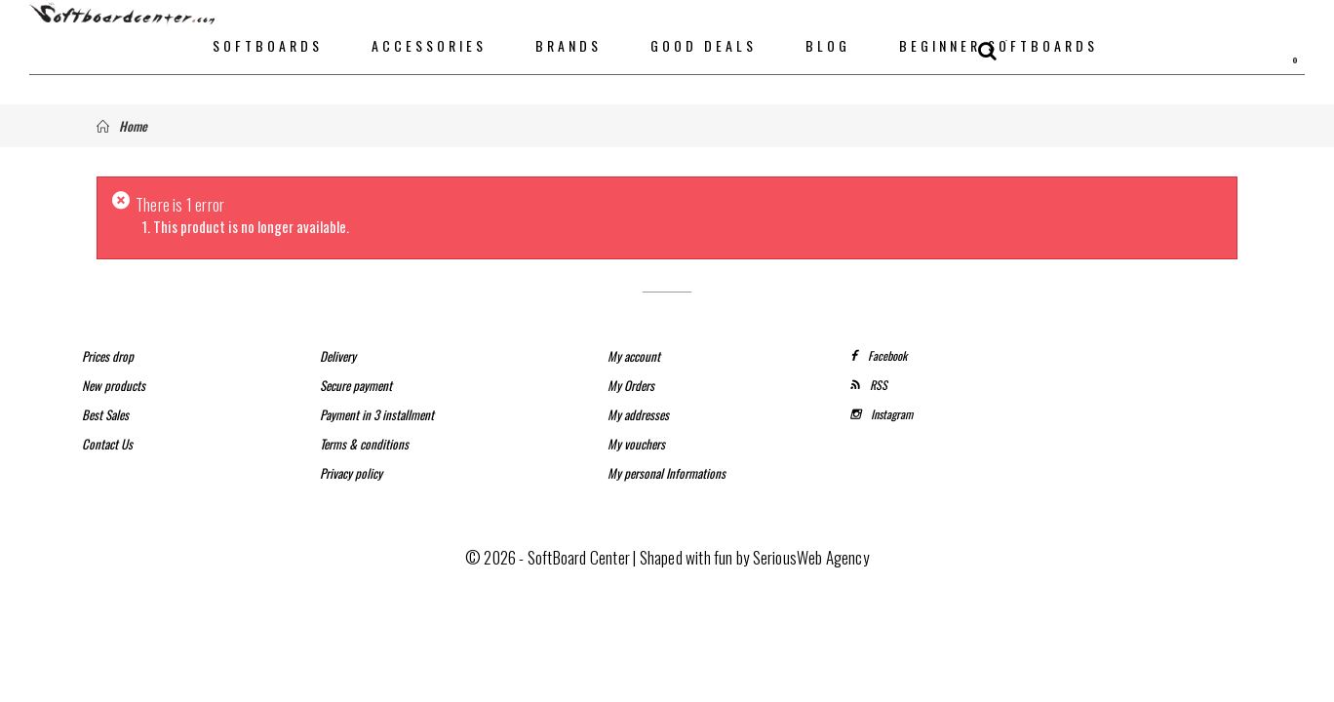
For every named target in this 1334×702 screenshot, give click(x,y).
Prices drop (108, 356)
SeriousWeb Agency (811, 557)
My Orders (631, 385)
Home (122, 126)
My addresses (638, 414)
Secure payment (356, 385)
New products (113, 385)
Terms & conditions (364, 443)
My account (634, 356)
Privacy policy (351, 473)
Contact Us (107, 443)
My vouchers (636, 443)
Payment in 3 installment (377, 414)
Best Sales (105, 414)
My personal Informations (667, 473)
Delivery (338, 356)
